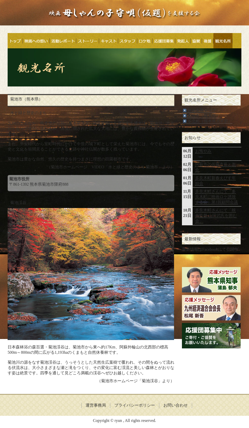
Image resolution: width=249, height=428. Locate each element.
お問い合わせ (175, 405)
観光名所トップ (199, 110)
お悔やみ (203, 151)
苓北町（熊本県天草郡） (207, 121)
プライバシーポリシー (134, 405)
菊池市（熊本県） (201, 116)
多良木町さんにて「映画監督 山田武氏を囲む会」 (216, 215)
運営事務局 (96, 405)
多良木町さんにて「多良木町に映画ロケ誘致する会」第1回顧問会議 (216, 196)
